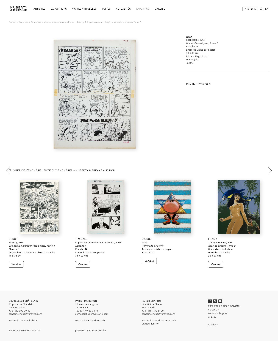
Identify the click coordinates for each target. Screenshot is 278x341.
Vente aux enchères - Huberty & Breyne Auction (78, 22)
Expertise (142, 8)
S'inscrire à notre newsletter (224, 305)
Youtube (220, 301)
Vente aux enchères (41, 22)
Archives (213, 324)
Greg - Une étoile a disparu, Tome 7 (123, 22)
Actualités (123, 8)
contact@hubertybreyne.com (25, 314)
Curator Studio (97, 330)
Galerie (160, 8)
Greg (189, 37)
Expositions (59, 8)
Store (250, 8)
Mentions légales (217, 313)
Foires (106, 8)
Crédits (212, 317)
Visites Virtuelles (84, 8)
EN (266, 8)
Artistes (39, 8)
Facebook (210, 301)
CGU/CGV (213, 309)
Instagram (215, 301)
